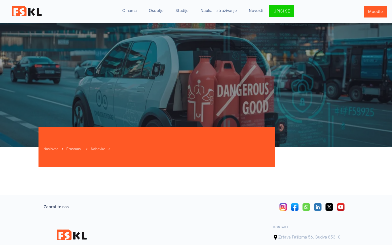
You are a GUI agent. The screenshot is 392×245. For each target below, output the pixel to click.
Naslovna (51, 150)
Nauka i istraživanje (218, 10)
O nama (129, 10)
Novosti (256, 10)
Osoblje (156, 10)
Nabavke (98, 150)
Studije (182, 10)
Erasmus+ (74, 150)
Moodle (375, 11)
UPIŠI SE (282, 11)
